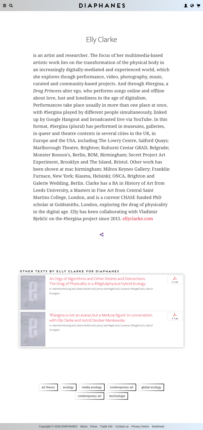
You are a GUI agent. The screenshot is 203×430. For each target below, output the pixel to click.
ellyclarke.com (138, 218)
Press (93, 426)
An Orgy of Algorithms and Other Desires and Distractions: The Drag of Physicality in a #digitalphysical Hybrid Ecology (97, 281)
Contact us (122, 426)
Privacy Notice (140, 426)
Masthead (158, 426)
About (83, 426)
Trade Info (106, 426)
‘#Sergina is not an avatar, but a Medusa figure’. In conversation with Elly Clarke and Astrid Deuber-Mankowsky (100, 318)
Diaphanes (101, 5)
